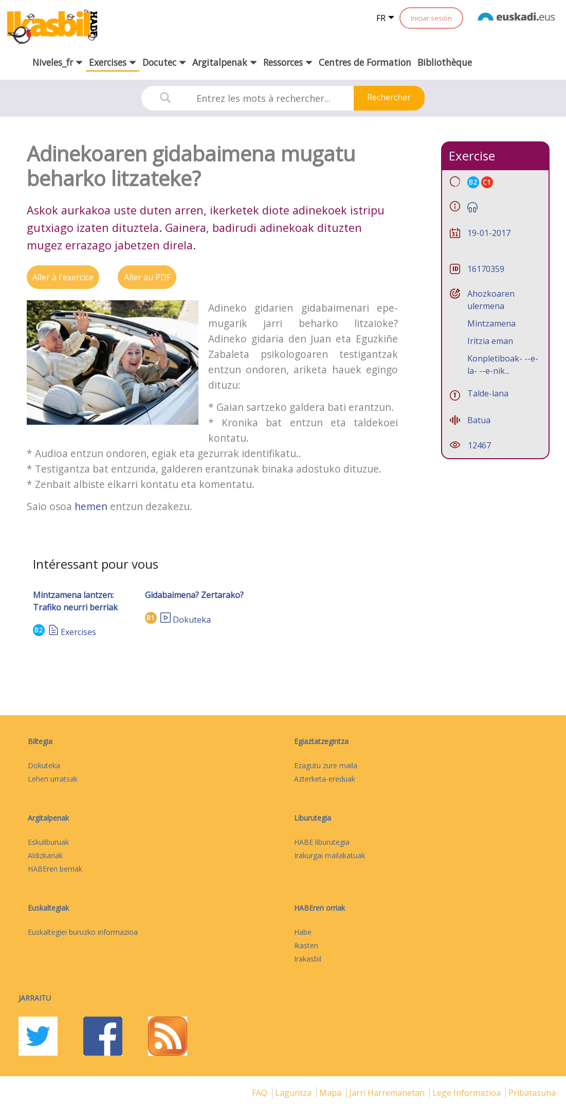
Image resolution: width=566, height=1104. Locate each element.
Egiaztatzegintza (321, 741)
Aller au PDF (147, 277)
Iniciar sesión (431, 18)
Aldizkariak (45, 855)
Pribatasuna (532, 1092)
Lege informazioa (467, 1092)
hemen (91, 506)
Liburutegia (312, 818)
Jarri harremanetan (388, 1092)
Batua (478, 420)
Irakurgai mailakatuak (329, 855)
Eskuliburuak (48, 842)
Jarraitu (35, 998)
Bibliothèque (444, 62)
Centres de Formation (365, 62)
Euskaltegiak (48, 908)
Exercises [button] (112, 62)
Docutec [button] (164, 62)
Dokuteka (192, 619)
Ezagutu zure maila (325, 765)
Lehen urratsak (53, 779)
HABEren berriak (55, 869)
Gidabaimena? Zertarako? (194, 595)
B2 (38, 630)
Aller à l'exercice (63, 277)
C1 (487, 182)
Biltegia (40, 741)
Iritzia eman (490, 341)
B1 (151, 617)
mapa (331, 1092)
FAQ (260, 1092)
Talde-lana (487, 393)
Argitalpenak (48, 818)
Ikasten (306, 945)
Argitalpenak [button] (224, 62)
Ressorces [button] (288, 62)
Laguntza (294, 1092)
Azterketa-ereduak (324, 779)
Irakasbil (307, 959)
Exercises (78, 632)
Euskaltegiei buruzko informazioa (83, 932)
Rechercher (389, 97)
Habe (303, 932)
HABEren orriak (319, 908)
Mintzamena (491, 323)
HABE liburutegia (322, 842)
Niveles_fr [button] (57, 62)
